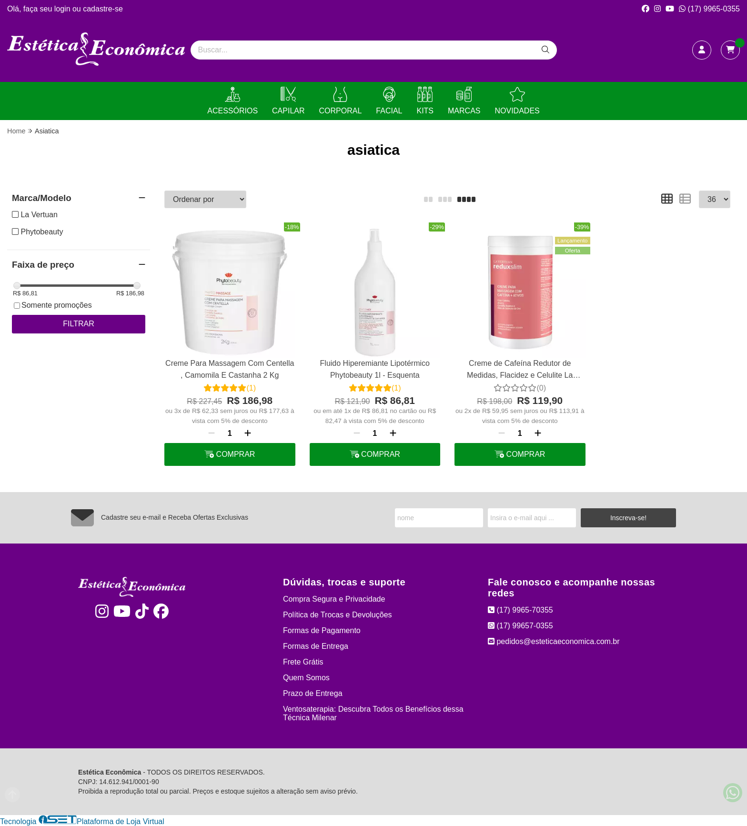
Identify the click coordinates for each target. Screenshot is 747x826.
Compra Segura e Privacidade (334, 599)
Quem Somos (306, 678)
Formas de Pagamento (322, 630)
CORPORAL (340, 101)
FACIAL (389, 101)
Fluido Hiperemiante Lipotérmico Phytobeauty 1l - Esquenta (375, 369)
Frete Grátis (303, 662)
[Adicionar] (248, 433)
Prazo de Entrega (313, 693)
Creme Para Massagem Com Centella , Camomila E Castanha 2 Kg (229, 369)
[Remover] (211, 433)
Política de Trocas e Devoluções (337, 615)
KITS (425, 101)
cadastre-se (103, 9)
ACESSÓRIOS (232, 101)
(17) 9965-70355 (520, 610)
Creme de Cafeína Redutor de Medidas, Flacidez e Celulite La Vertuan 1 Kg (520, 370)
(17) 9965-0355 (709, 9)
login (63, 9)
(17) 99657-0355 (520, 626)
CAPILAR (288, 101)
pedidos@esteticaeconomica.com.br (554, 641)
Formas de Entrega (315, 646)
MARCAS (464, 101)
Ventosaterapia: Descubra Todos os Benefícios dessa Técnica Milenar (373, 713)
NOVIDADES (517, 101)
